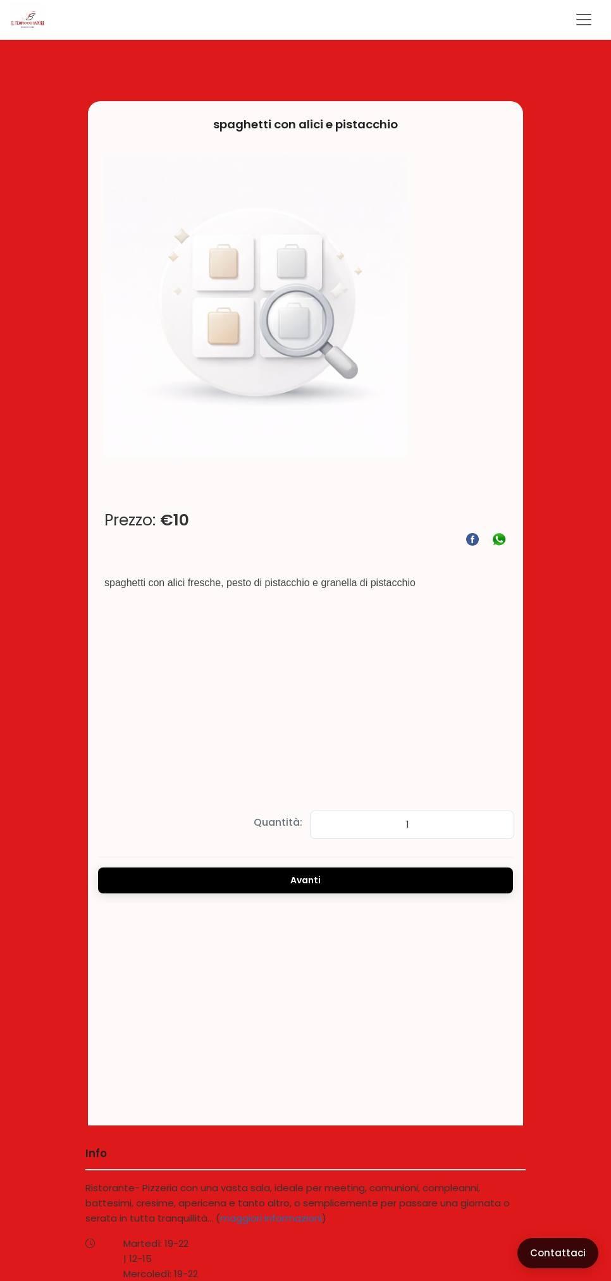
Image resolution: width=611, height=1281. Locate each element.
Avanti (305, 880)
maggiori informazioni (271, 1218)
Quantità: (278, 822)
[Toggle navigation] (584, 20)
